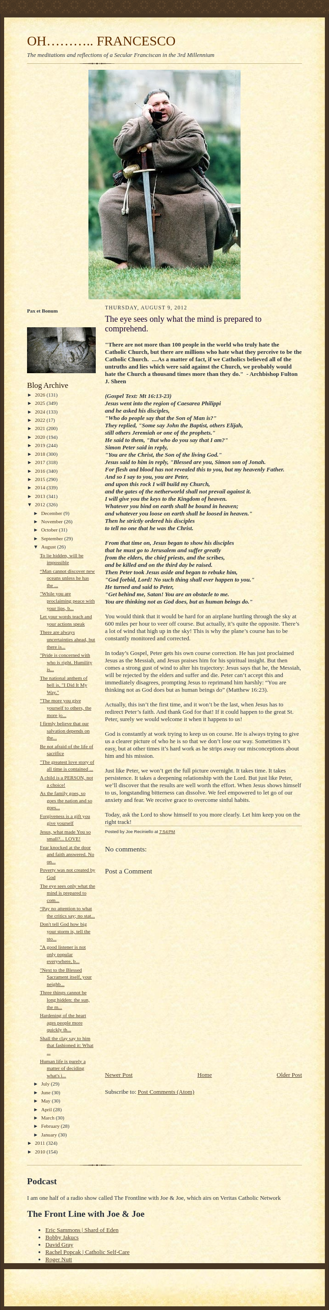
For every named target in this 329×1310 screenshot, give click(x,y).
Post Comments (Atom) (166, 1091)
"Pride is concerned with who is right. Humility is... (66, 662)
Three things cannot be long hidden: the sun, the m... (65, 999)
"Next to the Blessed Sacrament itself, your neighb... (66, 977)
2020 (40, 437)
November (52, 521)
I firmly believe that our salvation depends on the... (65, 730)
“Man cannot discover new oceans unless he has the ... (67, 578)
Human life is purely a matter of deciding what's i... (63, 1068)
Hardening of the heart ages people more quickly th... (63, 1022)
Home (204, 1074)
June (46, 1092)
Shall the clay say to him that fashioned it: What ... (66, 1045)
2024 (40, 411)
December (52, 513)
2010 (40, 1151)
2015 (40, 479)
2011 (40, 1143)
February (51, 1126)
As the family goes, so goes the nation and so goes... (66, 800)
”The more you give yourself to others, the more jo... (65, 707)
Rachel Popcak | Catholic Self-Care (87, 1251)
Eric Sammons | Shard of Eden (82, 1229)
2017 (40, 462)
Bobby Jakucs (62, 1237)
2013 (40, 496)
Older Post (289, 1074)
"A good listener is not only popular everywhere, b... (63, 954)
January (50, 1134)
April (47, 1109)
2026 (40, 394)
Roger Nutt (58, 1259)
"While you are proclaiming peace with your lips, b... (67, 600)
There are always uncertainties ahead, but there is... (67, 639)
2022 (40, 420)
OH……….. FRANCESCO (101, 41)
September (53, 538)
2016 (40, 471)
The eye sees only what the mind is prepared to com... (67, 893)
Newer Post (118, 1074)
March (48, 1117)
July (46, 1083)
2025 (40, 403)
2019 (40, 445)
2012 (40, 504)
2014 (40, 487)
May (46, 1100)
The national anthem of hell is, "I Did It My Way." (64, 685)
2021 (40, 428)
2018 (40, 454)
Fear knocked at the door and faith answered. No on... (67, 854)
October (50, 529)
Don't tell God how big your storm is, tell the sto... (65, 931)
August (49, 546)
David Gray (59, 1244)
